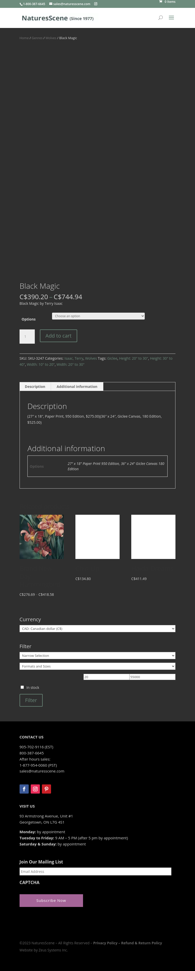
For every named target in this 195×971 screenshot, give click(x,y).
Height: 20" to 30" (133, 358)
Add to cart (58, 335)
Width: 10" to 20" (41, 364)
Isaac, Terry (73, 358)
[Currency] (97, 628)
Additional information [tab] (77, 386)
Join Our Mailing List (41, 862)
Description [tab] (35, 386)
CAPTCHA (30, 882)
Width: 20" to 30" (71, 364)
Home (24, 38)
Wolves (50, 38)
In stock (32, 687)
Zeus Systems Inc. (53, 948)
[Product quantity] (27, 336)
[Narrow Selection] (97, 655)
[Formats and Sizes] (97, 666)
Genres (37, 38)
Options (29, 319)
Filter (31, 700)
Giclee (112, 358)
